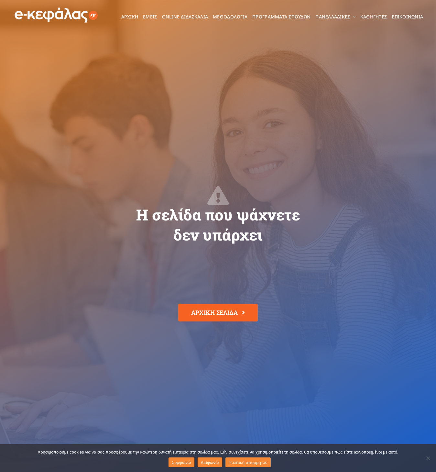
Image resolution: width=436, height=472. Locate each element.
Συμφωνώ (181, 462)
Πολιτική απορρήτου (248, 462)
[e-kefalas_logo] (56, 7)
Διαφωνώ (210, 462)
